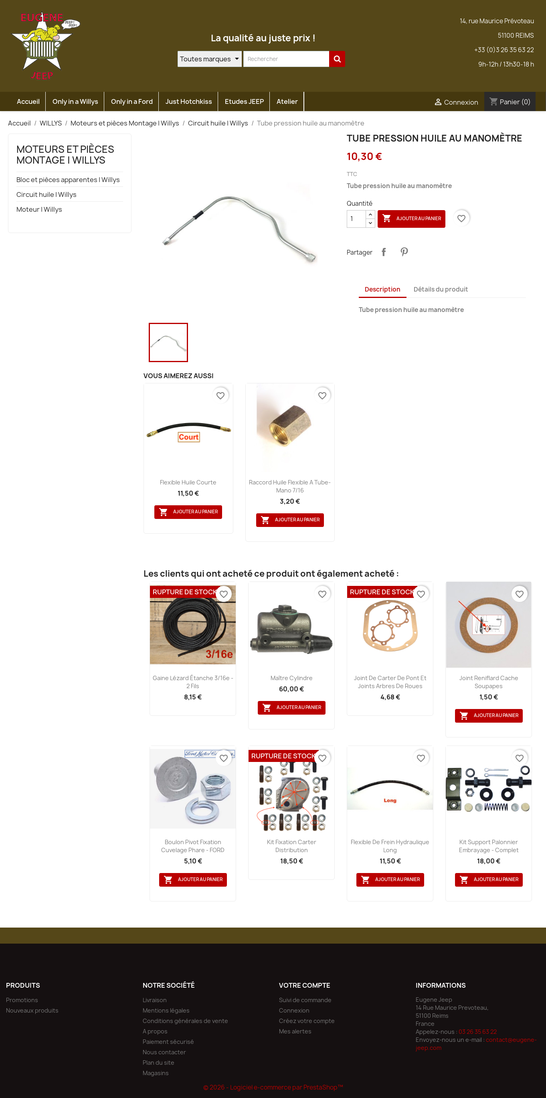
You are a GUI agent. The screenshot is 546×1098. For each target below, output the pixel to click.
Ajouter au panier (411, 218)
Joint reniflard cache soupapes (488, 682)
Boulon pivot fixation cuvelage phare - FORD (192, 846)
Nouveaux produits (32, 1010)
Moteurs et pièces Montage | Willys (65, 154)
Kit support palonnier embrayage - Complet (489, 846)
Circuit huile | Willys (46, 194)
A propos (155, 1031)
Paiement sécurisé (168, 1041)
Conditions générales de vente (185, 1021)
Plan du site (158, 1062)
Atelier (287, 101)
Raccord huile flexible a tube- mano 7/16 (290, 486)
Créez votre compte (307, 1021)
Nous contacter (164, 1052)
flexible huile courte (188, 482)
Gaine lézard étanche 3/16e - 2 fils (193, 682)
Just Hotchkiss (189, 101)
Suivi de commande (305, 1000)
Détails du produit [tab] (441, 289)
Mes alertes (295, 1031)
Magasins (156, 1073)
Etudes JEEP (244, 101)
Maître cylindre (292, 678)
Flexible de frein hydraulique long (390, 846)
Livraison (155, 1000)
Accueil (28, 101)
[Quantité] (356, 219)
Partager (384, 252)
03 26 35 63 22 (478, 1031)
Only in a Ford (132, 101)
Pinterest (404, 252)
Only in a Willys (75, 101)
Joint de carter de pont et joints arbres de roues (390, 682)
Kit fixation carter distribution (291, 846)
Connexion (294, 1010)
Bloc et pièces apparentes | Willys (68, 180)
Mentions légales (166, 1010)
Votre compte (304, 985)
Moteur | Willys (39, 209)
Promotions (22, 1000)
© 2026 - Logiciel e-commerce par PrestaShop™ (273, 1087)
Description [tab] (382, 289)
